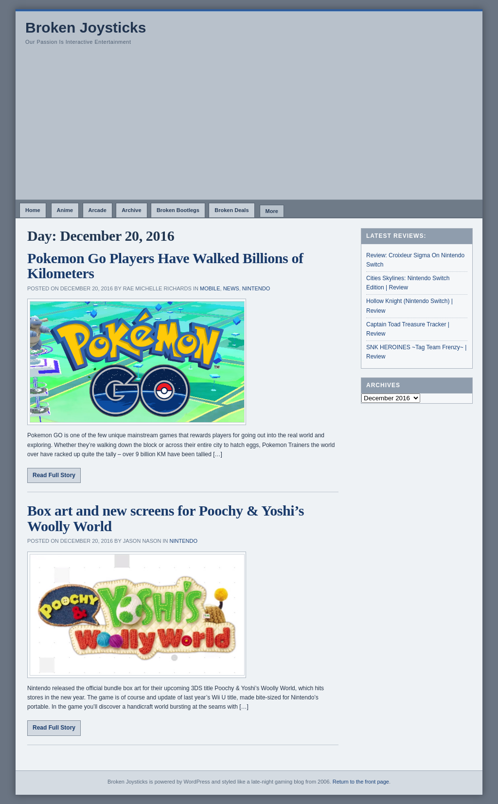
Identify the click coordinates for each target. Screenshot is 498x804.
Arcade (98, 210)
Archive (131, 210)
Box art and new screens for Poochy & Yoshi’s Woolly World (165, 518)
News (231, 288)
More (272, 211)
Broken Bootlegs (178, 210)
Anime (65, 210)
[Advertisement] (249, 126)
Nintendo (256, 288)
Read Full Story (54, 475)
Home (32, 210)
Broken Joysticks (85, 27)
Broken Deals (231, 210)
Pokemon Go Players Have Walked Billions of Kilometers (165, 266)
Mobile (210, 288)
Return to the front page (361, 782)
